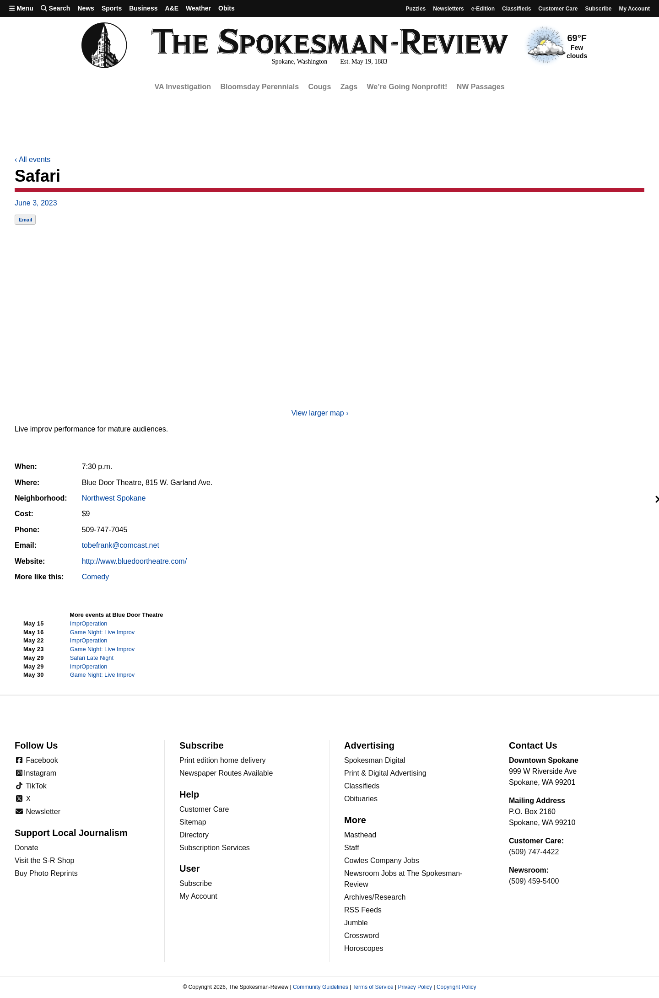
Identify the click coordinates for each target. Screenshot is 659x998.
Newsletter (37, 811)
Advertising (369, 745)
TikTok (31, 786)
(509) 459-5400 (534, 881)
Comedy (95, 577)
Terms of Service (372, 987)
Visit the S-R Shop (44, 860)
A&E (171, 8)
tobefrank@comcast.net (120, 545)
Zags (348, 87)
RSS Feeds (363, 910)
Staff (351, 848)
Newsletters (448, 8)
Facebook (36, 760)
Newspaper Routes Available (226, 773)
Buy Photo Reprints (46, 873)
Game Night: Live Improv (102, 632)
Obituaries (361, 799)
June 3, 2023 (36, 203)
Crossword (361, 935)
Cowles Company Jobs (381, 860)
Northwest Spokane (114, 498)
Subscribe (598, 8)
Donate (26, 848)
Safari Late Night (91, 657)
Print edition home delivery (222, 760)
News (85, 8)
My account (634, 8)
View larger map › (319, 413)
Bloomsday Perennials (259, 87)
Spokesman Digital (374, 760)
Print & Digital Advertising (385, 773)
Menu (21, 8)
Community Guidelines (320, 987)
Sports (112, 8)
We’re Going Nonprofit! (407, 87)
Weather (198, 8)
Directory (194, 835)
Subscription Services (214, 848)
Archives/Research (374, 897)
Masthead (360, 835)
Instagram (35, 773)
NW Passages (481, 87)
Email (25, 219)
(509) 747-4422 (534, 852)
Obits (226, 8)
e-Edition (483, 8)
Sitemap (192, 822)
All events (32, 159)
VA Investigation (182, 87)
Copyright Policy (456, 987)
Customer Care (558, 8)
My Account (198, 896)
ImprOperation (89, 623)
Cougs (319, 87)
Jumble (356, 923)
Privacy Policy (415, 987)
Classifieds (516, 8)
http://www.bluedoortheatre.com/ (134, 561)
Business (143, 8)
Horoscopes (363, 948)
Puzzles (415, 8)
